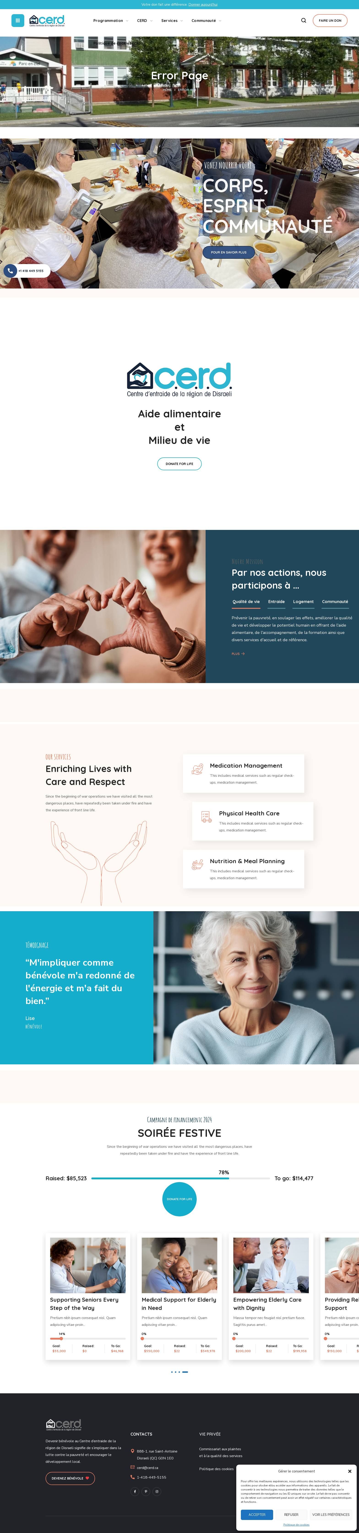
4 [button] (185, 1372)
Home (167, 90)
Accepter (257, 1514)
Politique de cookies (296, 1525)
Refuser (291, 1514)
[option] (80, 991)
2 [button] (175, 1372)
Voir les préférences (331, 1514)
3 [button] (179, 1372)
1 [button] (172, 1372)
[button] (350, 1471)
